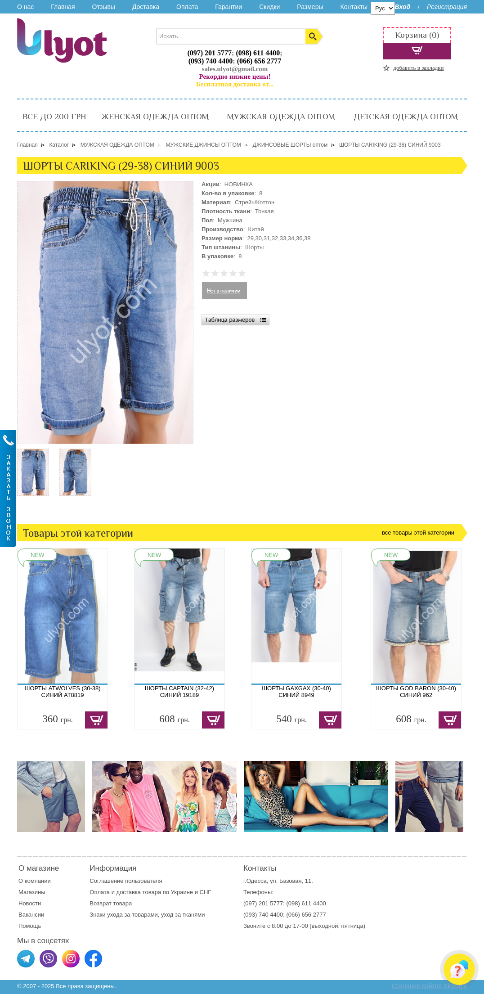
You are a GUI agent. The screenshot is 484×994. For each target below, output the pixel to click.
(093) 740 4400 (210, 61)
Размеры (310, 6)
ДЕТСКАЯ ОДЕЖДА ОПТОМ (406, 116)
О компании (34, 880)
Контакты (353, 6)
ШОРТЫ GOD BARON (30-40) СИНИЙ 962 (416, 691)
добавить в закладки (418, 67)
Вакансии (31, 914)
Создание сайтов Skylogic (429, 986)
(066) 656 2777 (259, 61)
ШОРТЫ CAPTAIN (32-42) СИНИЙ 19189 (179, 691)
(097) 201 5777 (209, 53)
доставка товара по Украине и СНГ (165, 892)
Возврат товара (111, 903)
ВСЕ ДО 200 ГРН (54, 116)
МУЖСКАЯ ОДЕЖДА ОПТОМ (281, 116)
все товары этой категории (418, 532)
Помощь (29, 925)
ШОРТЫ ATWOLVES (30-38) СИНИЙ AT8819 (63, 691)
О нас (25, 6)
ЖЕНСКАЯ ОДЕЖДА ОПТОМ (155, 116)
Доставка (145, 6)
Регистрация (447, 6)
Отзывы (103, 6)
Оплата (187, 6)
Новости (29, 903)
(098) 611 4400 (258, 53)
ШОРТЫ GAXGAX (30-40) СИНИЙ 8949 (296, 691)
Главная (63, 6)
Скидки (269, 6)
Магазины (31, 892)
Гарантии (228, 6)
